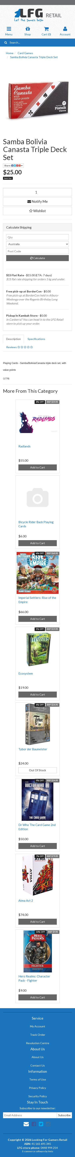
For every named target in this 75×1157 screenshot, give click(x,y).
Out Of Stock (37, 770)
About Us (38, 1057)
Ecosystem (25, 673)
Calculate (37, 258)
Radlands (24, 446)
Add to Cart (37, 467)
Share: (13, 165)
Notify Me (37, 201)
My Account (37, 1026)
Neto (50, 1151)
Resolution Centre (37, 1043)
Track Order (37, 1034)
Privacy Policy (37, 1087)
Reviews (19, 347)
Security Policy (37, 1096)
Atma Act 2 (25, 900)
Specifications (36, 339)
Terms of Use (37, 1079)
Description (13, 339)
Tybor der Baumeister (32, 749)
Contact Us (37, 1065)
